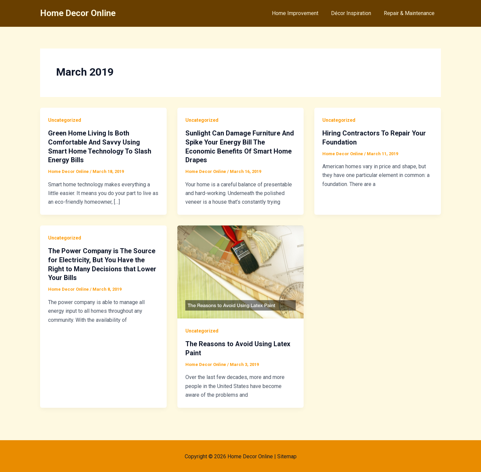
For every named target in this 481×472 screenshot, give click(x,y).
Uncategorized (65, 120)
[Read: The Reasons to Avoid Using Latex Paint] (240, 270)
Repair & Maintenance (410, 13)
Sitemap (287, 455)
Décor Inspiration (354, 13)
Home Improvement (300, 13)
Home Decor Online (78, 13)
